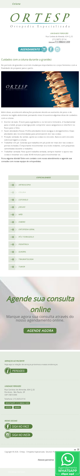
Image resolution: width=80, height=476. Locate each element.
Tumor (21, 267)
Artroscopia (24, 185)
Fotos (8, 407)
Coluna (22, 192)
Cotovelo (23, 200)
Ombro (21, 222)
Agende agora (40, 330)
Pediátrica (23, 244)
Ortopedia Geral (26, 229)
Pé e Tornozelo (26, 237)
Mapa (17, 407)
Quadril (22, 252)
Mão (20, 214)
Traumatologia (25, 259)
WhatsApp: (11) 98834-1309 (17, 403)
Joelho (21, 207)
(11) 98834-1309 (59, 41)
